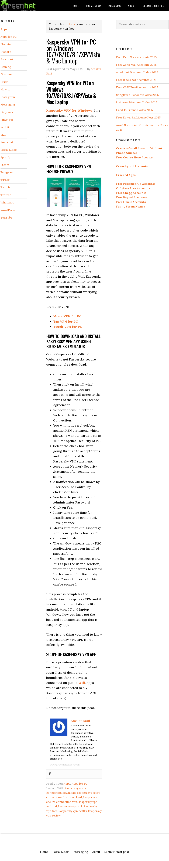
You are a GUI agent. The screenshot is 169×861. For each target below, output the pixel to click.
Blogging (6, 44)
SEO (3, 134)
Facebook (7, 59)
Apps (67, 783)
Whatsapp (7, 202)
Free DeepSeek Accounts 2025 (136, 57)
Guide (4, 82)
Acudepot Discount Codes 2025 (137, 72)
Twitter (6, 195)
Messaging (8, 104)
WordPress (8, 210)
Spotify (5, 157)
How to (6, 89)
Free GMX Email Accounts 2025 (137, 87)
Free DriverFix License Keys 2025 (138, 117)
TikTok (5, 180)
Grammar (7, 74)
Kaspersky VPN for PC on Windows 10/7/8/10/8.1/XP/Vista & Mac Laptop (73, 51)
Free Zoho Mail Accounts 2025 (136, 64)
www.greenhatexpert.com (65, 764)
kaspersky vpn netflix (73, 811)
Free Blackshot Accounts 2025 (136, 79)
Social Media (9, 149)
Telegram (7, 172)
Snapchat (7, 142)
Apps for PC (80, 783)
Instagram (8, 97)
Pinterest (7, 119)
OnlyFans (7, 112)
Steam (5, 164)
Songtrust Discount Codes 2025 (137, 95)
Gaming (6, 67)
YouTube (6, 217)
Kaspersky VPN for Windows (69, 110)
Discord (6, 51)
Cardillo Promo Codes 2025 (134, 110)
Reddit (5, 127)
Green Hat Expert (27, 5)
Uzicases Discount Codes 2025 (136, 102)
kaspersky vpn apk (70, 806)
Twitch (5, 187)
